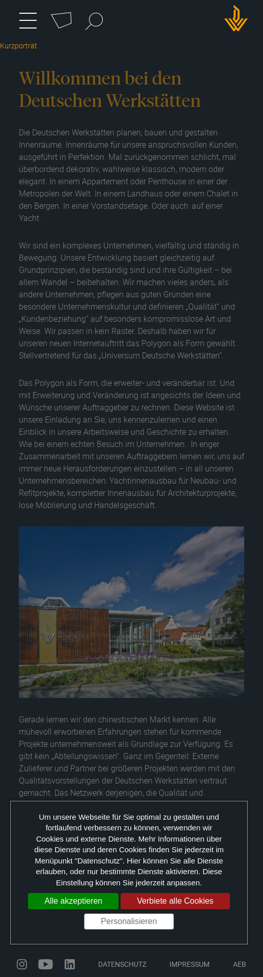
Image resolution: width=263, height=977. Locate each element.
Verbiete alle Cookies (175, 901)
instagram (22, 964)
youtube (45, 964)
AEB (239, 964)
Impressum (189, 964)
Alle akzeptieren (73, 901)
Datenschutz (122, 964)
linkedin (70, 964)
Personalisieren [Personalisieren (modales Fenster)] (129, 921)
